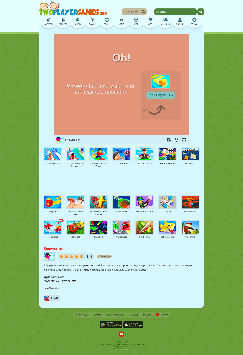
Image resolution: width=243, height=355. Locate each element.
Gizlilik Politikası (115, 314)
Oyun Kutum (134, 11)
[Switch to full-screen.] (184, 139)
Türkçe (162, 314)
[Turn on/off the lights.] (176, 139)
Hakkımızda (82, 314)
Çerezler (133, 314)
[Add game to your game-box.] (168, 139)
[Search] (200, 11)
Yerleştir (104, 256)
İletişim (147, 314)
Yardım (97, 314)
